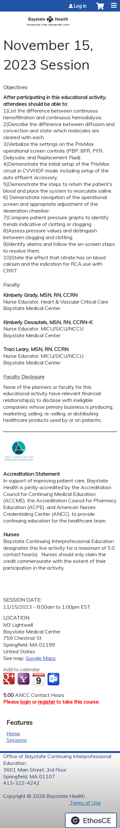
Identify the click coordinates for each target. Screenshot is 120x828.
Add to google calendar (9, 679)
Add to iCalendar (38, 679)
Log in (80, 6)
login (25, 701)
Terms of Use (84, 802)
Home (13, 733)
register (46, 701)
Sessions (16, 740)
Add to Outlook (53, 679)
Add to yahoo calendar (24, 679)
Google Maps (41, 658)
